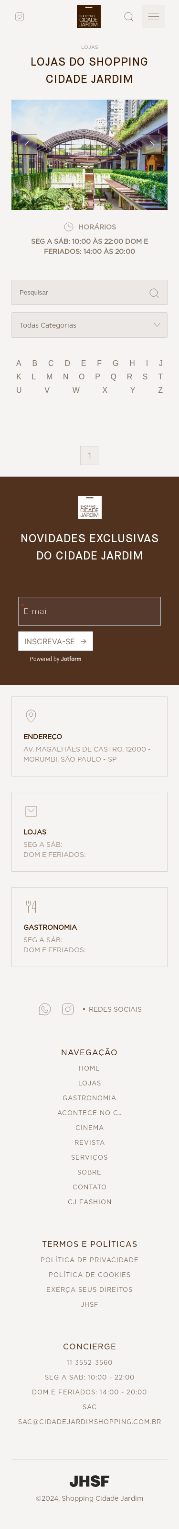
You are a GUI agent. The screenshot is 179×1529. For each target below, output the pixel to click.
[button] (45, 1009)
